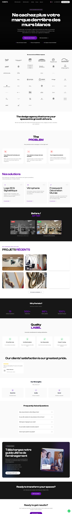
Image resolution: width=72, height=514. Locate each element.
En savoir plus (7, 202)
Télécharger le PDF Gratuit (12, 472)
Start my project (65, 2)
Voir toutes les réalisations (36, 292)
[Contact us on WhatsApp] (69, 511)
